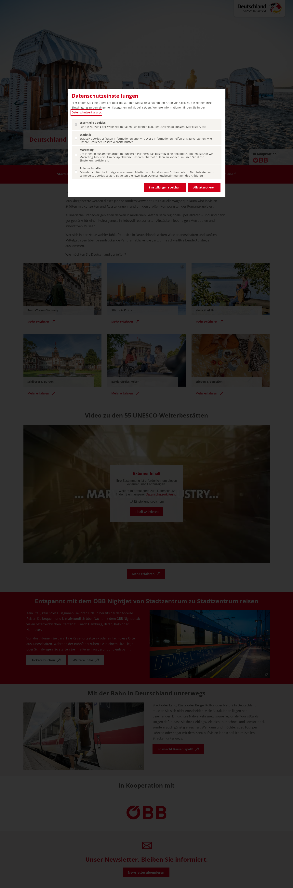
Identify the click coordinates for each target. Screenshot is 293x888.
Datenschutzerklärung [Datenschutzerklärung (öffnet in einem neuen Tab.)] (86, 112)
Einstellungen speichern (165, 187)
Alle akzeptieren (204, 187)
